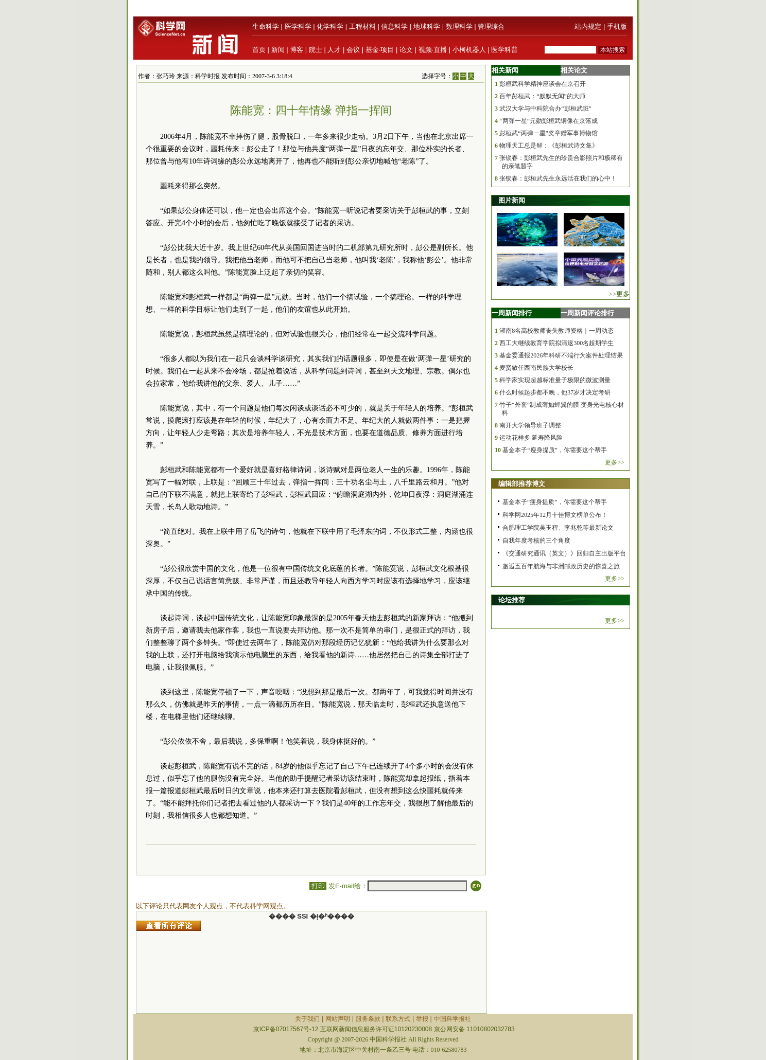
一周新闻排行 (512, 313)
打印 (317, 886)
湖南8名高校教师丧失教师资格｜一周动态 (556, 330)
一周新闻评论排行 (587, 313)
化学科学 (330, 26)
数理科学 (459, 26)
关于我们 (307, 1018)
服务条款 (368, 1018)
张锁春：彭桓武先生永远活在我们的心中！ (558, 178)
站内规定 (587, 26)
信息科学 (394, 26)
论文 (406, 49)
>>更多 (619, 294)
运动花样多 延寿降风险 (531, 437)
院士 (315, 49)
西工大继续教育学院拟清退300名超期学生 (556, 343)
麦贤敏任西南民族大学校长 (536, 367)
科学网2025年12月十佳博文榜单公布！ (554, 514)
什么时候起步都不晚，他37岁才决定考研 (555, 392)
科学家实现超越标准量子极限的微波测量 (555, 380)
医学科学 (298, 26)
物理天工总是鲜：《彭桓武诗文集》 (548, 145)
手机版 (617, 26)
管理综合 (491, 26)
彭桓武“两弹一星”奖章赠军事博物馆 (548, 133)
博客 (296, 49)
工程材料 (362, 26)
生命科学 (265, 26)
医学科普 (504, 49)
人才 (334, 49)
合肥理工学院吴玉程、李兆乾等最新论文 (558, 527)
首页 (259, 49)
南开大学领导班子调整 (530, 425)
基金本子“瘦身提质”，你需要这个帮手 (554, 450)
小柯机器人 (469, 49)
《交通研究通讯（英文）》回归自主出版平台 (564, 553)
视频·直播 (433, 49)
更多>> (614, 462)
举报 (422, 1018)
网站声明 (337, 1018)
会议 (353, 49)
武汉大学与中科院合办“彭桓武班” (545, 108)
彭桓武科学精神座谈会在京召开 (542, 83)
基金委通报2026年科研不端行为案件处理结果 (561, 355)
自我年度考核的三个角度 (536, 540)
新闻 (278, 49)
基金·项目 (379, 49)
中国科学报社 (452, 1018)
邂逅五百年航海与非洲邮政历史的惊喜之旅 (561, 566)
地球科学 (426, 26)
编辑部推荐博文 (521, 484)
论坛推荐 (511, 600)
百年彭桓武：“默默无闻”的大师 (542, 96)
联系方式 (398, 1018)
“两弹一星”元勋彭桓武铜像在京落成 (548, 120)
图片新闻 (511, 200)
